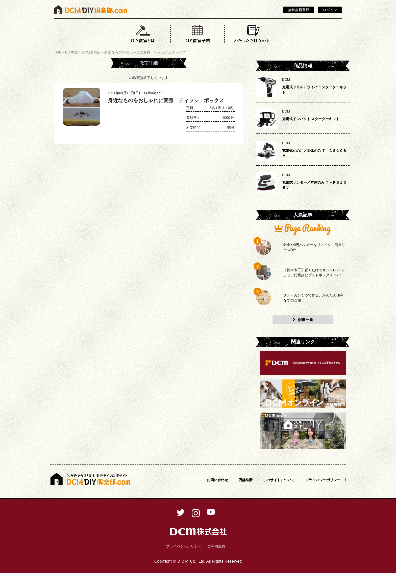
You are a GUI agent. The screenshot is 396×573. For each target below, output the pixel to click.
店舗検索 (245, 480)
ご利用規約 (216, 546)
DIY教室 (71, 52)
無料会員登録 (298, 10)
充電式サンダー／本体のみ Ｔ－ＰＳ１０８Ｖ (314, 184)
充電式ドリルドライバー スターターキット (314, 89)
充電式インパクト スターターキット (311, 119)
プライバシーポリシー (322, 480)
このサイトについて (279, 480)
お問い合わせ (217, 480)
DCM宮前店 (91, 52)
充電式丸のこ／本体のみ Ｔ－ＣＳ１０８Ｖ (314, 153)
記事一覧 (302, 319)
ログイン (330, 10)
